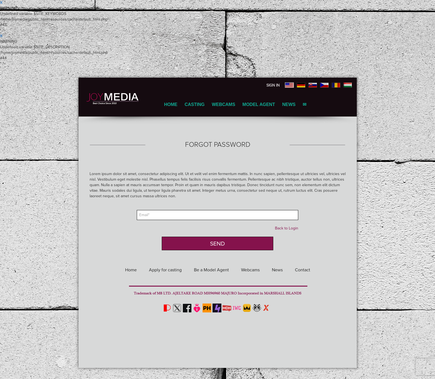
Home (170, 104)
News (288, 104)
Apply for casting (165, 270)
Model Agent (258, 104)
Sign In (273, 85)
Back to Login (286, 228)
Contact (302, 270)
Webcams (223, 104)
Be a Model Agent (211, 270)
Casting (194, 104)
